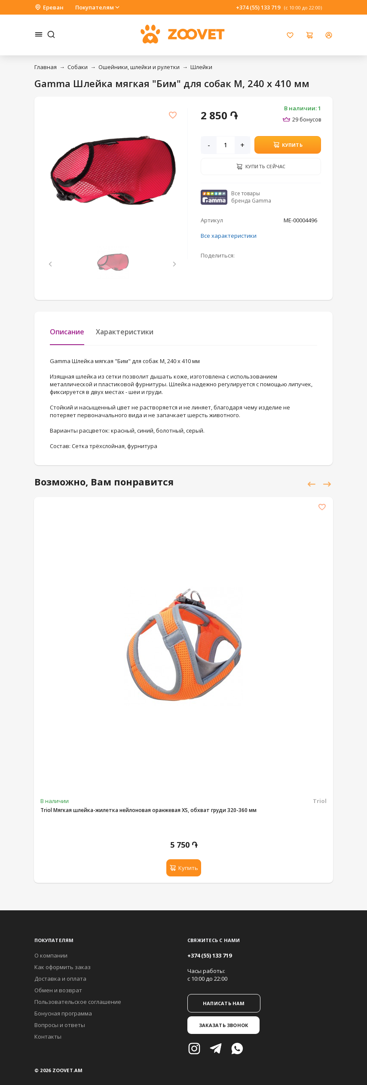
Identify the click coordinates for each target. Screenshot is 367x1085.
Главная (45, 67)
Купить (288, 144)
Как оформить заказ (62, 967)
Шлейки (201, 67)
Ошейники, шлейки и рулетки (139, 67)
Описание (67, 331)
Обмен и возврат (58, 990)
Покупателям (98, 7)
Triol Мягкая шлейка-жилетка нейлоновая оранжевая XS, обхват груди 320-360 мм (148, 810)
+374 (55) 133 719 (258, 7)
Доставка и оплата (60, 978)
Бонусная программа (63, 1013)
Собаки (77, 67)
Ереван (49, 7)
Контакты (47, 1036)
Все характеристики (229, 235)
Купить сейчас (260, 166)
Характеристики (124, 331)
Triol (320, 801)
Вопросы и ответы (59, 1025)
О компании (50, 955)
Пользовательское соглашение (77, 1002)
